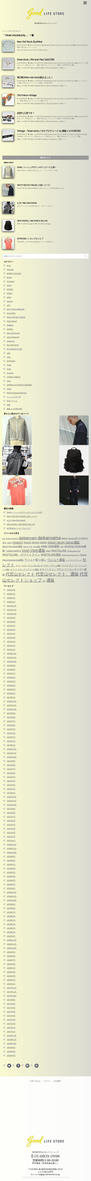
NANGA (10, 329)
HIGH (9, 297)
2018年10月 (11, 948)
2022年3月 (11, 785)
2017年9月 (11, 1000)
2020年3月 (11, 880)
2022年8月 (11, 765)
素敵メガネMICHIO (36, 63)
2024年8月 (11, 669)
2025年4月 (11, 638)
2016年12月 (11, 1035)
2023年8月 (11, 717)
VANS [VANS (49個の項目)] (48, 551)
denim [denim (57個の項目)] (64, 538)
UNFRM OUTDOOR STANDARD (19, 385)
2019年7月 (11, 912)
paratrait (11, 341)
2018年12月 (11, 940)
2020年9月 (11, 856)
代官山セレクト (39, 136)
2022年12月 (11, 749)
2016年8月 (11, 1051)
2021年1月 (11, 841)
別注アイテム (12, 401)
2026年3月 (11, 594)
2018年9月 (11, 952)
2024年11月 (11, 657)
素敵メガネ (44, 101)
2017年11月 (11, 992)
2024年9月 (11, 665)
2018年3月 (11, 976)
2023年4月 (11, 733)
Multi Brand (12, 321)
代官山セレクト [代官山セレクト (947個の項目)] (20, 574)
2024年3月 (11, 689)
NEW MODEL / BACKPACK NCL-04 (32, 220)
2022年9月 (11, 761)
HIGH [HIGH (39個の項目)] (9, 543)
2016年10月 (11, 1043)
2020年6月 (11, 868)
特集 (8, 405)
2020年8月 (11, 860)
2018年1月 (11, 984)
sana (9, 357)
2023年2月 (11, 741)
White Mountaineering (16, 393)
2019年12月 (11, 892)
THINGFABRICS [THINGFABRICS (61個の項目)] (13, 551)
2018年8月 (11, 956)
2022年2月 (11, 789)
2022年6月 (11, 773)
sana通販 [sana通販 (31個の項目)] (36, 547)
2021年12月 (11, 797)
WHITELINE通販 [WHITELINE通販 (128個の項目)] (51, 554)
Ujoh (9, 381)
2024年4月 (11, 685)
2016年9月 (11, 1047)
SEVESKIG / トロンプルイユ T (30, 238)
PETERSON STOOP (14, 349)
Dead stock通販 (70, 45)
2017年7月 (11, 1008)
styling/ (10, 373)
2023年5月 (11, 729)
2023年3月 (11, 737)
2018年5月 (11, 968)
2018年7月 (11, 960)
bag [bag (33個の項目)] (3, 539)
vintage (84, 134)
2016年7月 (11, 1055)
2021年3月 (11, 833)
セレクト (82, 63)
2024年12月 (11, 653)
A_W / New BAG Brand (27, 203)
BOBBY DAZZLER (14, 273)
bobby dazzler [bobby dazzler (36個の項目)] (12, 538)
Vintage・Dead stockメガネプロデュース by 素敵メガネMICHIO (49, 130)
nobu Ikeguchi (13, 337)
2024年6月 (11, 677)
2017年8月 (11, 1004)
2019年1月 (11, 936)
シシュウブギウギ (14, 397)
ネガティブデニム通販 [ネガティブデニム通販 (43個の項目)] (52, 565)
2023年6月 (11, 725)
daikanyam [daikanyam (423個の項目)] (28, 538)
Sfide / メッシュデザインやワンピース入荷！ (37, 167)
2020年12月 (11, 844)
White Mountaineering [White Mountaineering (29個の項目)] (70, 555)
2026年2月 (11, 598)
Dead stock (57, 134)
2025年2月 (11, 646)
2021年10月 (11, 805)
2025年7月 (11, 626)
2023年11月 (11, 705)
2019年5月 (11, 920)
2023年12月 (11, 701)
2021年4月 (11, 829)
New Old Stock (35, 45)
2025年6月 (11, 630)
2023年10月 (11, 709)
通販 (72, 65)
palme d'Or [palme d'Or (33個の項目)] (27, 547)
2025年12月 (11, 606)
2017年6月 (11, 1012)
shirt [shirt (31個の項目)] (62, 547)
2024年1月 (11, 697)
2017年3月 (11, 1024)
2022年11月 (11, 753)
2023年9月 (11, 713)
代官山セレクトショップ (29, 47)
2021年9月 (11, 809)
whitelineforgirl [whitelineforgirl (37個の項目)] (73, 551)
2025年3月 (11, 642)
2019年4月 (11, 924)
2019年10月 (11, 900)
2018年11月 (11, 944)
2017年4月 (11, 1020)
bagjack (10, 269)
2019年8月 (11, 908)
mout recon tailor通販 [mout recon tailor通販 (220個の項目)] (64, 542)
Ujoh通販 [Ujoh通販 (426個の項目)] (37, 550)
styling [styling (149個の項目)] (69, 546)
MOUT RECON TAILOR (16, 317)
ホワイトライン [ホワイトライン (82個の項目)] (47, 569)
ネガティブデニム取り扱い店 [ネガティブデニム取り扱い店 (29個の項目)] (31, 566)
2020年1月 (11, 888)
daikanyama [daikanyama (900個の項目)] (49, 537)
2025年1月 (11, 649)
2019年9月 (11, 904)
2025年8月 (11, 622)
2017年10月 (11, 996)
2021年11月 (11, 801)
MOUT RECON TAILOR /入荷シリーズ (33, 185)
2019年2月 (11, 932)
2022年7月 (11, 769)
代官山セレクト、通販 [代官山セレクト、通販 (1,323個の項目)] (57, 574)
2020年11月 (11, 848)
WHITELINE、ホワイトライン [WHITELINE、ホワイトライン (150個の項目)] (21, 554)
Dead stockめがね (57, 45)
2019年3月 (11, 928)
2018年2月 (11, 980)
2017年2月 (11, 1028)
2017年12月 (11, 988)
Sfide (9, 365)
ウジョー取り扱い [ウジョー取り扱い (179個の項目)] (35, 560)
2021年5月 (11, 825)
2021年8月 (11, 813)
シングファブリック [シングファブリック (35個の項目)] (74, 560)
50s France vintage (27, 95)
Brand (9, 277)
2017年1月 (11, 1032)
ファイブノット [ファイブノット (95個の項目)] (69, 565)
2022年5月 (11, 777)
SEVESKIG (11, 361)
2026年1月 (11, 602)
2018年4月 (11, 972)
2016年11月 (11, 1039)
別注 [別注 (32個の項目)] (44, 581)
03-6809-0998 (45, 1156)
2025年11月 (11, 610)
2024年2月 (11, 693)
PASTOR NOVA (13, 345)
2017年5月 (11, 1016)
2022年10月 (11, 757)
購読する (45, 157)
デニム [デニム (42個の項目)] (18, 565)
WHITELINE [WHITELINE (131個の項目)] (58, 550)
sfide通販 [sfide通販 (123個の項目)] (53, 546)
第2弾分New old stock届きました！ (35, 77)
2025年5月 (11, 634)
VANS (9, 389)
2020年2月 (11, 884)
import (81, 116)
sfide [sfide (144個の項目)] (44, 546)
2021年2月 (11, 837)
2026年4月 (11, 590)
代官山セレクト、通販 (32, 65)
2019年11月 (11, 896)
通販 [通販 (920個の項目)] (50, 580)
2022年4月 (11, 781)
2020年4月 (11, 876)
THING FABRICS (13, 377)
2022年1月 (11, 793)
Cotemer (11, 281)
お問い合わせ (35, 1081)
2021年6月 (11, 821)
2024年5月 (11, 681)
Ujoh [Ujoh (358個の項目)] (26, 550)
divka (9, 285)
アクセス (46, 1081)
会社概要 (57, 1081)
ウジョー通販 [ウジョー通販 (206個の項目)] (56, 560)
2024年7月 (11, 673)
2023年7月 (11, 721)
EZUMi (9, 293)
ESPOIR (10, 289)
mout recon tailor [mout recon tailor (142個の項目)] (35, 542)
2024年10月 (11, 661)
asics (9, 265)
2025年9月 (11, 618)
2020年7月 (11, 864)
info (8, 305)
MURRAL (10, 325)
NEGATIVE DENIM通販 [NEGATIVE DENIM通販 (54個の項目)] (12, 546)
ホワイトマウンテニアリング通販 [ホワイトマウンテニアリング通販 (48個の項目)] (24, 569)
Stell (9, 369)
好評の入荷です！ (26, 113)
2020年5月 (11, 872)
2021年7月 (11, 817)
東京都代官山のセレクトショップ (45, 1152)
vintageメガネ (22, 136)
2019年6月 (11, 916)
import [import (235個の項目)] (17, 542)
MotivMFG (11, 313)
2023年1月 (11, 745)
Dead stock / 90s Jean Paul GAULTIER (35, 59)
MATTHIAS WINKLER (15, 309)
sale (8, 353)
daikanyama (46, 45)
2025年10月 (11, 614)
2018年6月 (11, 964)
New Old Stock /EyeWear (29, 41)
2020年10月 (11, 852)
